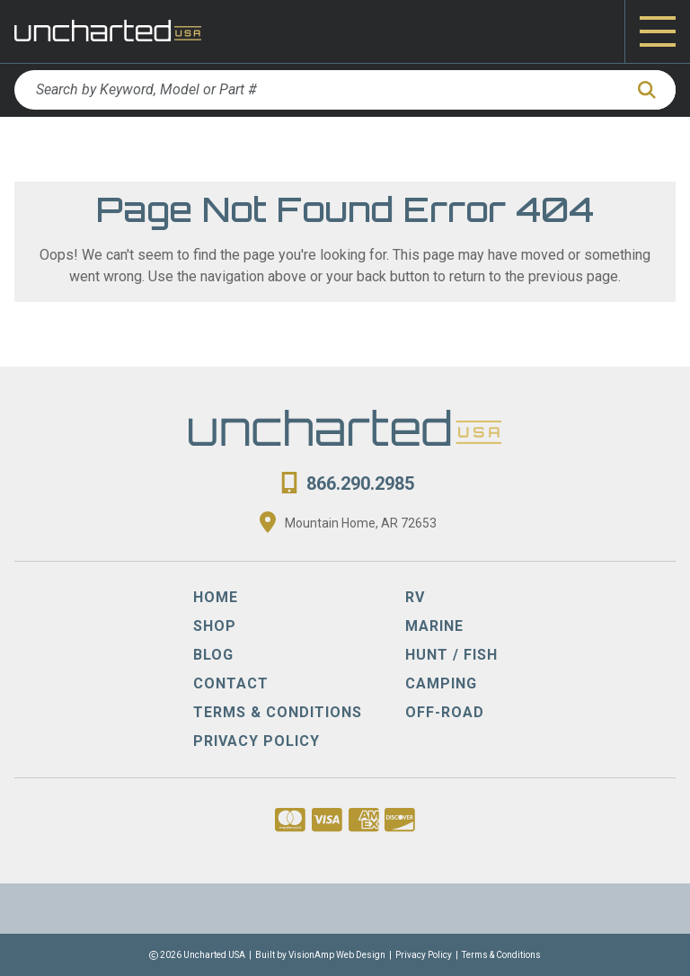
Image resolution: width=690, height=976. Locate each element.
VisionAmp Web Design (336, 955)
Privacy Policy (423, 955)
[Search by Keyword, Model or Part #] (318, 90)
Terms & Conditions (501, 955)
